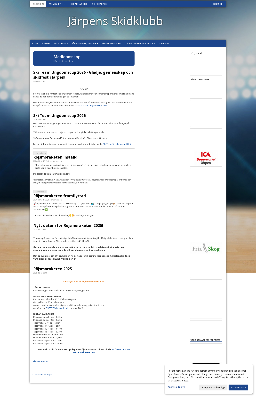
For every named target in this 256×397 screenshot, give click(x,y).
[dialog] (209, 379)
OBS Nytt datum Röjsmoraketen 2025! (83, 281)
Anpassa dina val (176, 387)
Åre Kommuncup (101, 4)
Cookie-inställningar (42, 374)
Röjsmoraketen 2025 (52, 268)
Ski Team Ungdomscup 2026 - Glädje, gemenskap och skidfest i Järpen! (83, 75)
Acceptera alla (238, 387)
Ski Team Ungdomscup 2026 (93, 105)
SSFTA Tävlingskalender (58, 308)
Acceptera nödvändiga (213, 387)
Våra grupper (56, 4)
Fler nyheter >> (40, 361)
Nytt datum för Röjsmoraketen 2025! (68, 225)
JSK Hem (38, 4)
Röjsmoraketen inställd (55, 157)
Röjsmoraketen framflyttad (59, 195)
